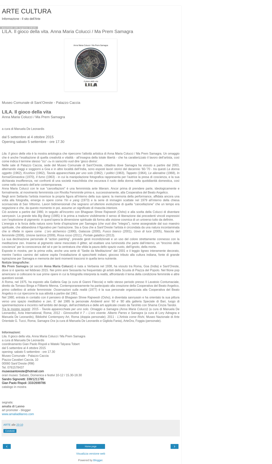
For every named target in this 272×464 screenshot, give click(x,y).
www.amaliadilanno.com (18, 414)
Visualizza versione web (90, 453)
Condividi (10, 431)
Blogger (98, 460)
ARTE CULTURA (26, 11)
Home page (91, 446)
